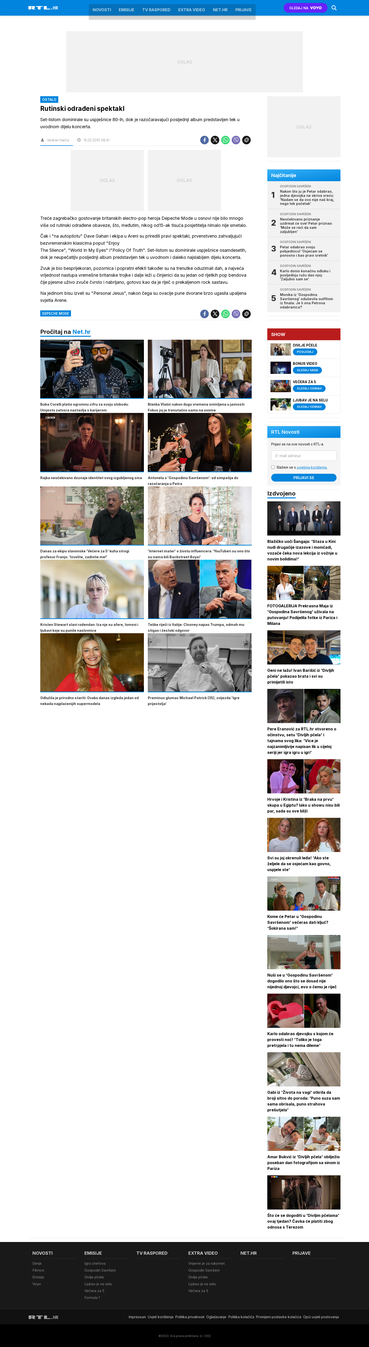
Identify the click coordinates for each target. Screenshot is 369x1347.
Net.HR (220, 7)
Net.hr (81, 331)
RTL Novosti (285, 432)
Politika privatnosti (189, 1316)
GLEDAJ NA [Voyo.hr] (305, 8)
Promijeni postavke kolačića (278, 1316)
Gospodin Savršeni (100, 1270)
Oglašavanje (216, 1316)
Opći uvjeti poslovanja (321, 1316)
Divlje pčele (94, 1276)
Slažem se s (302, 467)
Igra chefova (95, 1263)
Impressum (137, 1316)
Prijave (243, 7)
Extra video (191, 7)
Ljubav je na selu (98, 1283)
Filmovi (38, 1270)
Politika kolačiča (241, 1316)
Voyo (36, 1283)
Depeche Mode (55, 313)
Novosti (102, 7)
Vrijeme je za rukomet (206, 1263)
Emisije (126, 7)
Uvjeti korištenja (160, 1316)
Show (278, 334)
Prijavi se (304, 477)
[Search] (334, 8)
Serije (37, 1263)
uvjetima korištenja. (312, 467)
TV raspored (156, 7)
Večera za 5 (94, 1290)
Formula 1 (92, 1296)
